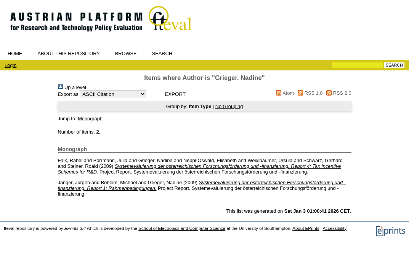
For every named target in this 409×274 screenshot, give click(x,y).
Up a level (72, 87)
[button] (175, 94)
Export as (68, 94)
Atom (284, 93)
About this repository (68, 53)
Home (15, 53)
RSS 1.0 (309, 93)
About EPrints (305, 228)
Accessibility (334, 228)
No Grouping (229, 106)
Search (162, 53)
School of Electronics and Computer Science (181, 228)
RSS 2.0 (337, 93)
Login (10, 65)
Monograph (90, 118)
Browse (126, 53)
